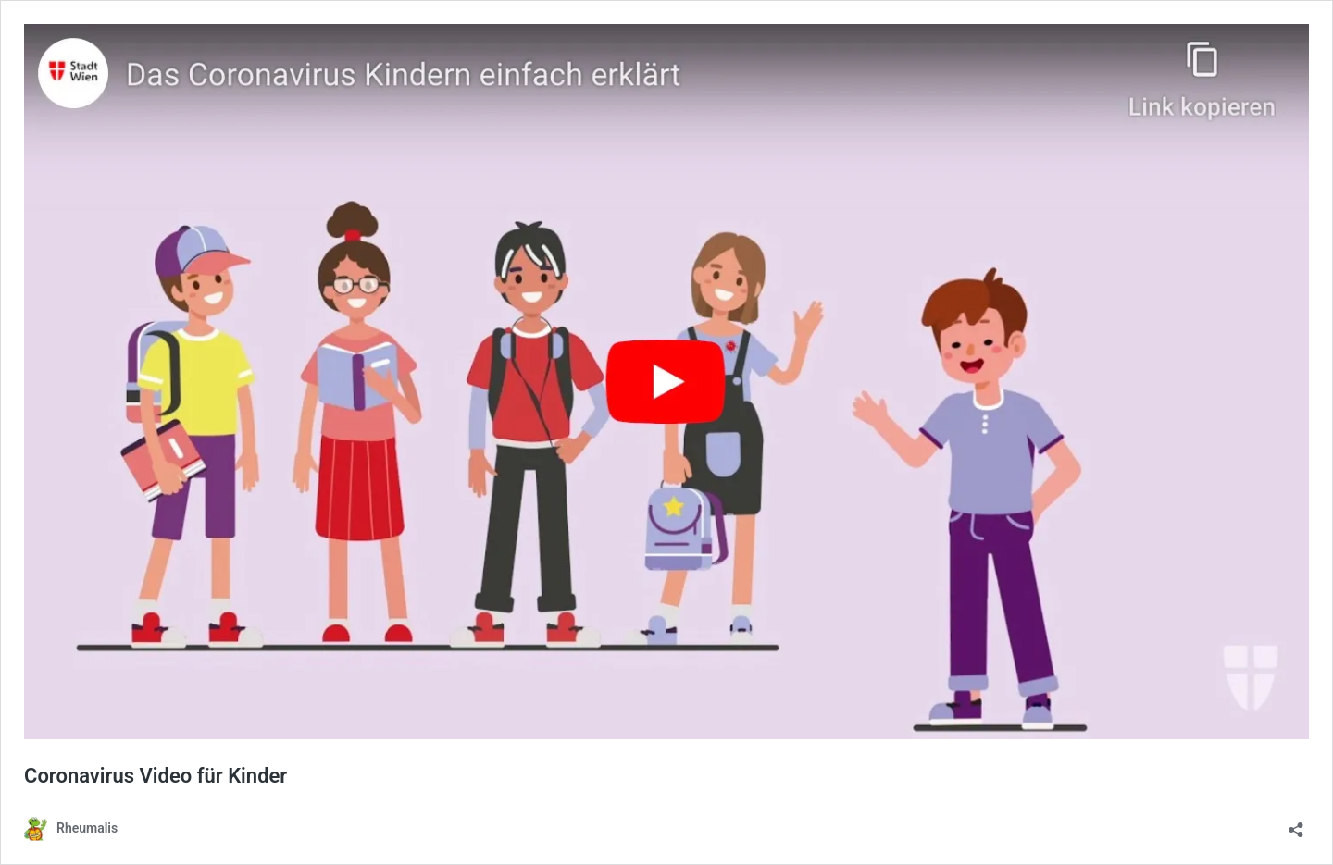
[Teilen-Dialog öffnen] (1296, 823)
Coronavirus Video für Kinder (155, 775)
